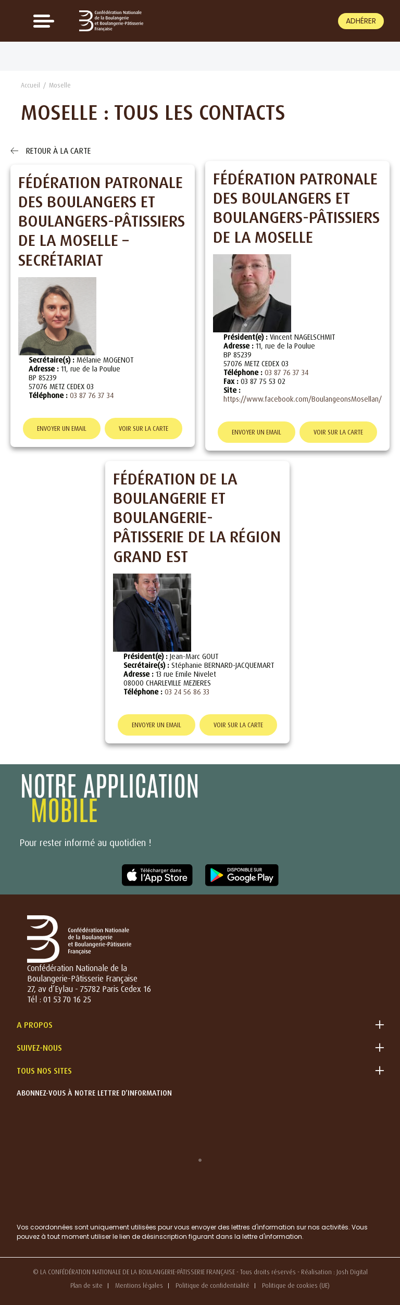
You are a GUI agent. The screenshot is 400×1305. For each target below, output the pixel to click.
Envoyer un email (61, 428)
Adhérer (361, 21)
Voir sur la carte (143, 428)
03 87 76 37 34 (92, 395)
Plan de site (86, 1285)
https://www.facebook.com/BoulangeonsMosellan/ (302, 398)
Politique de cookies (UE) (296, 1285)
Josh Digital (352, 1272)
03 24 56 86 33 (187, 691)
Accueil (30, 85)
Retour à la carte (50, 150)
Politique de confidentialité (212, 1285)
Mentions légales (139, 1285)
